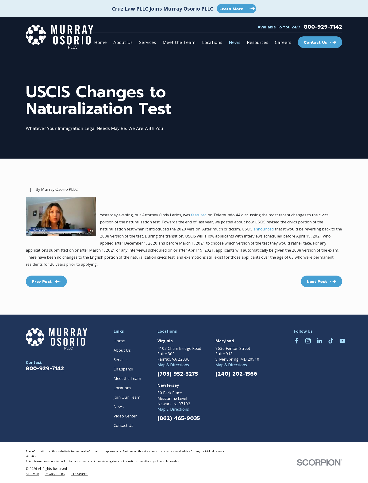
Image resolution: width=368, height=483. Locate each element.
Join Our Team (127, 397)
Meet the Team (127, 378)
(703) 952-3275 (177, 374)
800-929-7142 (323, 27)
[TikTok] (331, 340)
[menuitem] (32, 473)
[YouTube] (342, 340)
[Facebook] (296, 340)
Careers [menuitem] (283, 42)
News (119, 406)
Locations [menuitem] (212, 42)
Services (121, 359)
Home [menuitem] (100, 42)
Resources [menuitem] (257, 42)
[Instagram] (308, 340)
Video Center (125, 416)
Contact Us (123, 425)
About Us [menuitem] (123, 42)
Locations (122, 387)
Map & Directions (173, 364)
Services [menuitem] (147, 42)
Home (119, 340)
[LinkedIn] (319, 340)
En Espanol (123, 369)
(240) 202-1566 (236, 374)
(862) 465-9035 (178, 418)
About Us (122, 350)
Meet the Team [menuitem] (179, 42)
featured (199, 215)
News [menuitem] (234, 42)
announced (263, 229)
